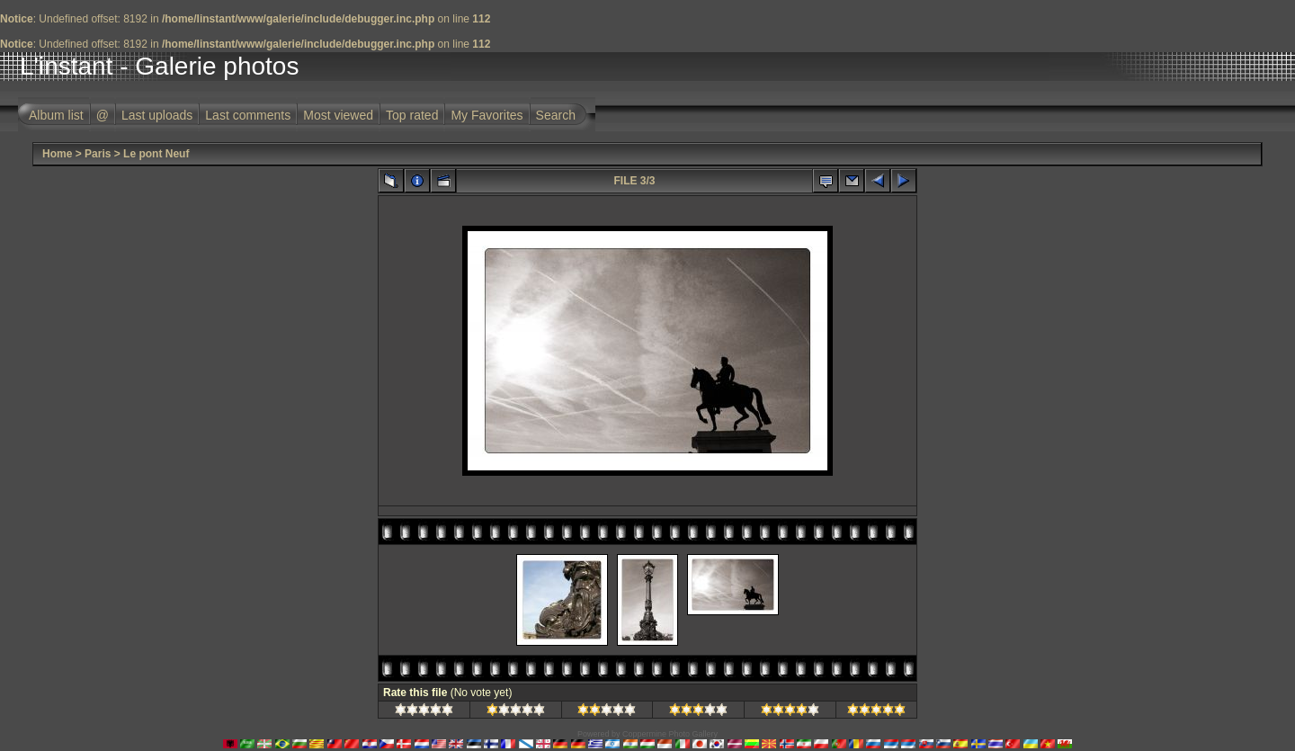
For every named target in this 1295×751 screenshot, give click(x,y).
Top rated (412, 115)
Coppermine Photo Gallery (670, 733)
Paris (98, 154)
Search (556, 115)
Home (57, 154)
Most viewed (338, 115)
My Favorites (486, 115)
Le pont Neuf (156, 154)
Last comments (247, 115)
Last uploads (156, 115)
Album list (56, 115)
